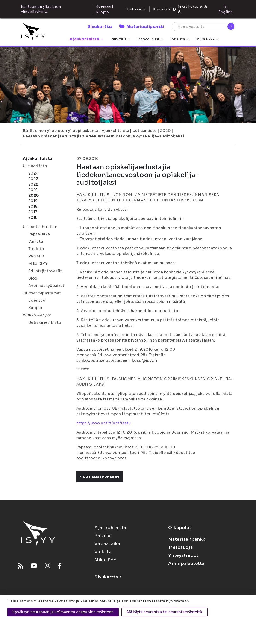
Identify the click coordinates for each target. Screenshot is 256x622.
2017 (33, 212)
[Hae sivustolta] (203, 26)
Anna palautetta (186, 563)
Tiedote (36, 248)
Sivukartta (100, 26)
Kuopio (35, 307)
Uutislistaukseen (99, 477)
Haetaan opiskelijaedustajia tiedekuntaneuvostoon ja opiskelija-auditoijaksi (103, 136)
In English (225, 9)
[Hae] (230, 26)
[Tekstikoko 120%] (179, 11)
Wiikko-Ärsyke (37, 315)
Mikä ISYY (207, 39)
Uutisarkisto (144, 130)
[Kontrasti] (174, 9)
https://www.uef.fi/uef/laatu (103, 423)
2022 (33, 184)
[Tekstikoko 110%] (205, 6)
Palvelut (120, 39)
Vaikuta (179, 39)
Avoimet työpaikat (46, 285)
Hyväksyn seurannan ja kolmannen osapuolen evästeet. (63, 612)
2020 (165, 130)
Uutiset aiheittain (40, 226)
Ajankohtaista (86, 39)
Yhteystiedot (183, 555)
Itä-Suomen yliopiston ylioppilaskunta (60, 130)
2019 (33, 201)
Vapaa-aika (150, 39)
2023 (33, 178)
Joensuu (37, 300)
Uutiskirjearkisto (45, 322)
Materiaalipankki (141, 26)
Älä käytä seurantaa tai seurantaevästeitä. (164, 612)
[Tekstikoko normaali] (201, 6)
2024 (33, 173)
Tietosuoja (136, 9)
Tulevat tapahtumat (42, 293)
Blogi (33, 278)
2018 (33, 206)
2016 (33, 217)
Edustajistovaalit (45, 271)
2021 (33, 189)
